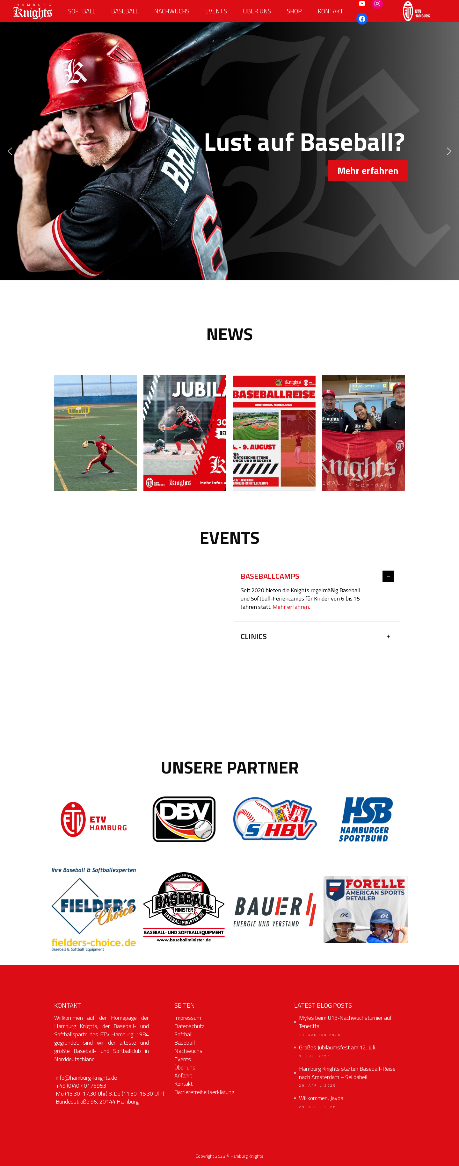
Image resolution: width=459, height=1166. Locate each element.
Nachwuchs (188, 1051)
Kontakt (183, 1083)
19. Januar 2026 (320, 1035)
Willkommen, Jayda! (322, 1098)
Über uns (184, 1067)
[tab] (317, 576)
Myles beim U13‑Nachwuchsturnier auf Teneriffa (345, 1022)
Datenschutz (189, 1026)
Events (182, 1059)
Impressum (187, 1017)
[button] (10, 151)
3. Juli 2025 (314, 1056)
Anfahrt (183, 1075)
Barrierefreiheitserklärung (204, 1092)
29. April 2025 (317, 1085)
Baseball (184, 1042)
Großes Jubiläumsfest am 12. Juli (337, 1047)
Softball (183, 1034)
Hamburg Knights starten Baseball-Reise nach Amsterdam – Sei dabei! (347, 1073)
